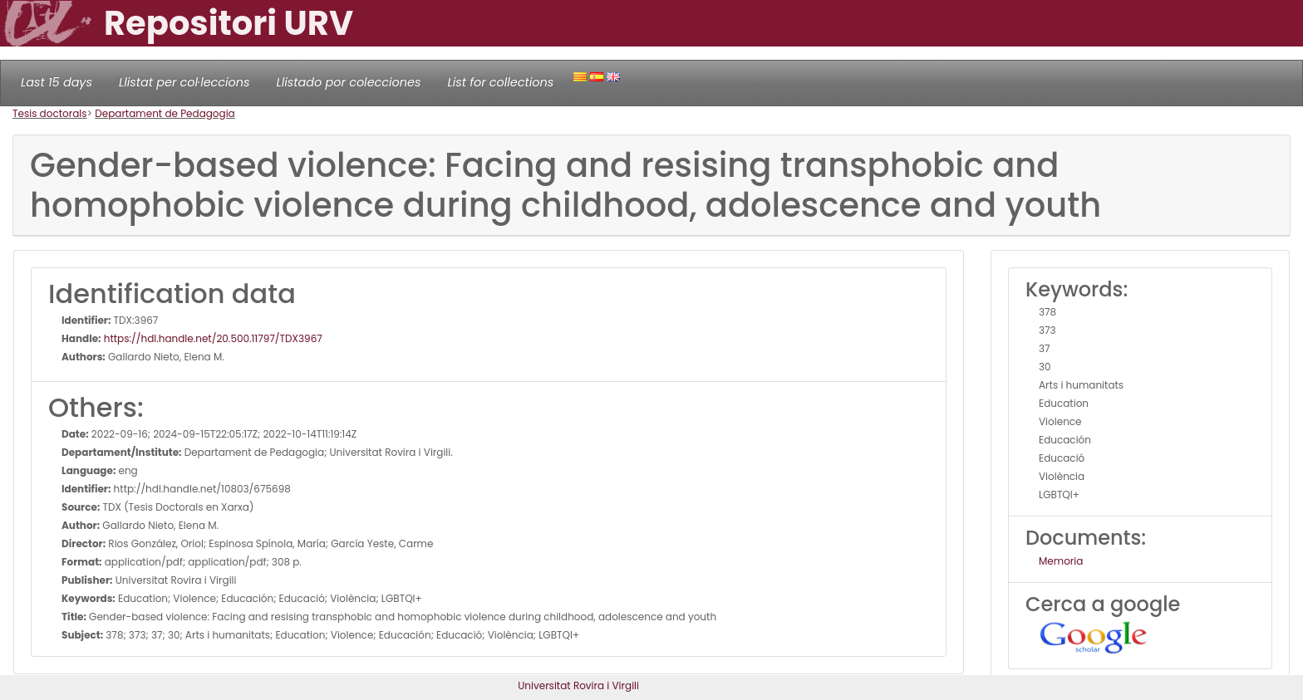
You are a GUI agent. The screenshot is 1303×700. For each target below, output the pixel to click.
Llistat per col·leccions (184, 82)
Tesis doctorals (49, 113)
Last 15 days (56, 82)
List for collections (500, 82)
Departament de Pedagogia (165, 113)
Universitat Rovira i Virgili (578, 685)
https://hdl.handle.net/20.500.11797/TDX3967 (211, 338)
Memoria (1061, 561)
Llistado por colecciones (349, 82)
